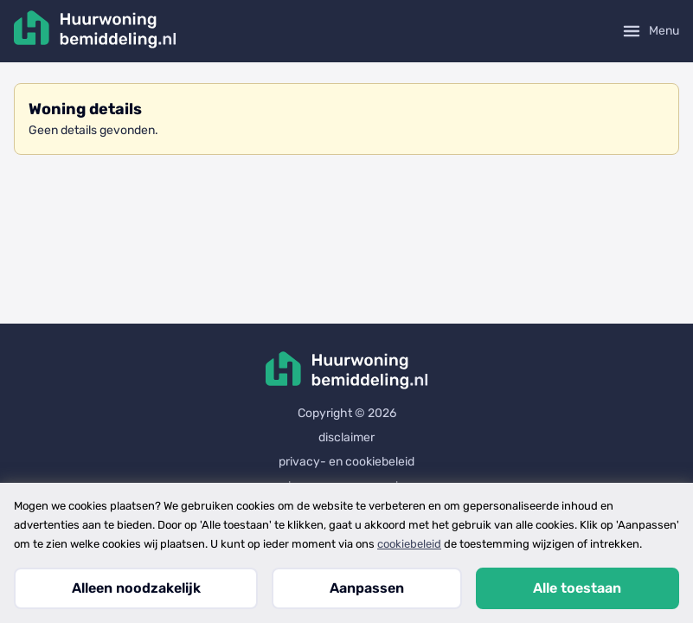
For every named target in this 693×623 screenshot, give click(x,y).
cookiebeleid (409, 543)
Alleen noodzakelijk (136, 588)
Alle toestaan (577, 588)
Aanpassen (367, 588)
